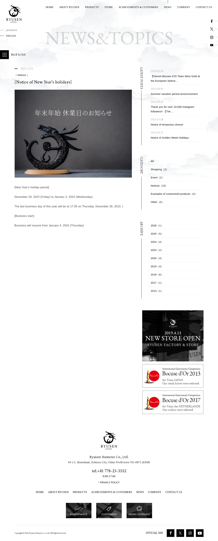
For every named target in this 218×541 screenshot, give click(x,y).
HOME (49, 7)
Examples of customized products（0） (174, 193)
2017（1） (157, 282)
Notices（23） (159, 185)
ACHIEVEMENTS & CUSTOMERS (138, 7)
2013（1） (157, 290)
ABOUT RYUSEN (69, 7)
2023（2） (157, 250)
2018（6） (157, 274)
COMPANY (183, 7)
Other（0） (157, 202)
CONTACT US (173, 492)
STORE (109, 7)
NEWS (168, 7)
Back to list (13, 54)
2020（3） (157, 258)
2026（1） (157, 225)
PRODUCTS (92, 7)
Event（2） (157, 177)
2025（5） (157, 233)
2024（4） (157, 241)
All (152, 161)
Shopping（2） (160, 169)
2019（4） (157, 266)
